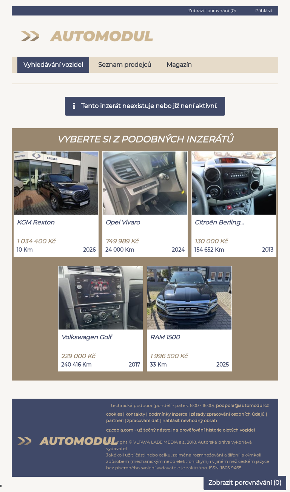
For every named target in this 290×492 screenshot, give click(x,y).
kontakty (135, 414)
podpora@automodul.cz (242, 405)
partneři (114, 420)
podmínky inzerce (167, 414)
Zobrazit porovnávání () (244, 482)
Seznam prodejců (124, 64)
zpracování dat (143, 420)
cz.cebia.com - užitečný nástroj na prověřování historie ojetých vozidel (180, 430)
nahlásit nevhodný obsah (189, 420)
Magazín (179, 64)
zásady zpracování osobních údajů (228, 414)
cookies (114, 414)
